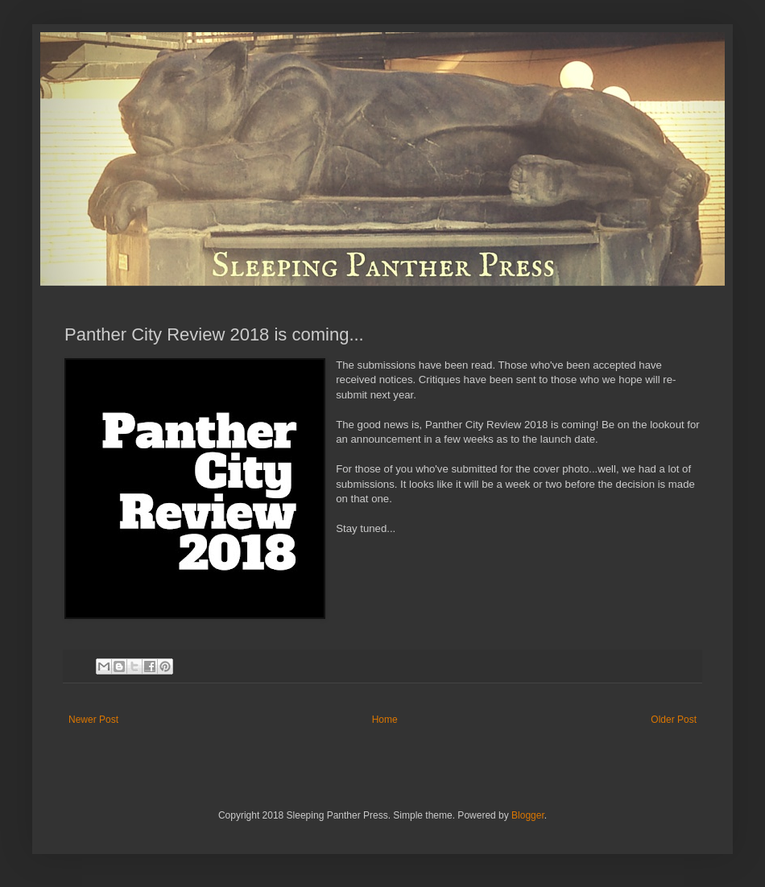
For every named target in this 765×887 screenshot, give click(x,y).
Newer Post (93, 719)
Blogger (527, 815)
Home (385, 719)
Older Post (674, 719)
